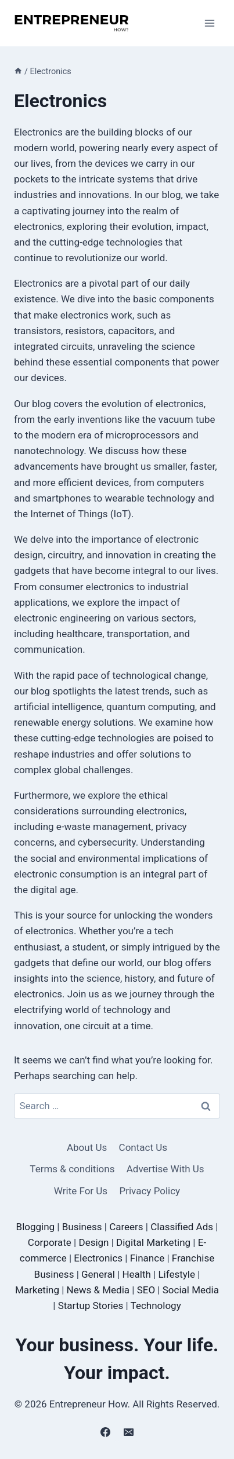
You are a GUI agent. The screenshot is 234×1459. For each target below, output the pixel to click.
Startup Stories (91, 1305)
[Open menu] (209, 23)
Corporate (49, 1242)
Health (136, 1274)
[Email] (128, 1432)
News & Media (98, 1290)
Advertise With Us (165, 1169)
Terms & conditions (72, 1169)
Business (82, 1227)
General (98, 1274)
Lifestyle (176, 1274)
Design (93, 1242)
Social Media (191, 1290)
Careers (126, 1227)
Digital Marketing (153, 1242)
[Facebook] (106, 1432)
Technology (156, 1305)
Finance (147, 1258)
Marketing (37, 1290)
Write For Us (80, 1191)
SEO (146, 1290)
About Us (87, 1147)
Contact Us (143, 1147)
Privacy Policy (150, 1191)
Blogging (35, 1227)
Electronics (98, 1258)
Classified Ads (181, 1227)
